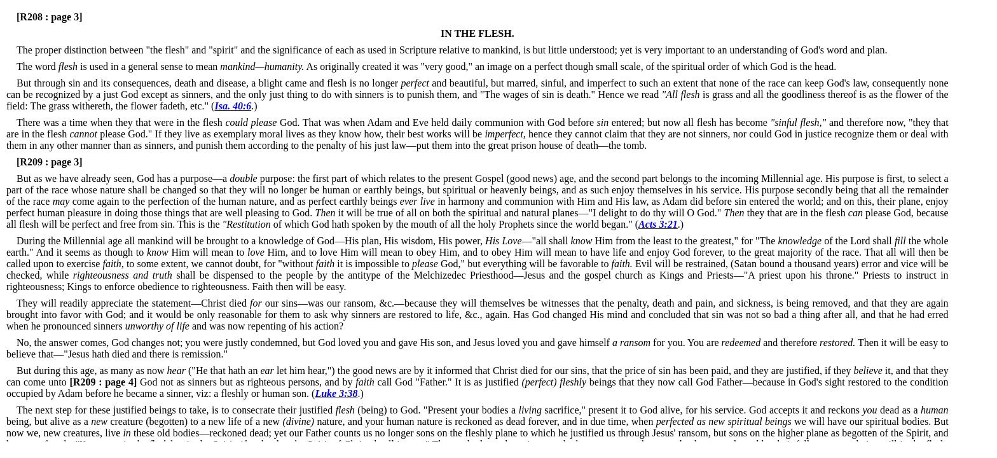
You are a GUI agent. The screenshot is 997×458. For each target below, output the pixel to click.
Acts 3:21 (658, 224)
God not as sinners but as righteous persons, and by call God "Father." (261, 382)
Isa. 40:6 (232, 106)
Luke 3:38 (336, 393)
